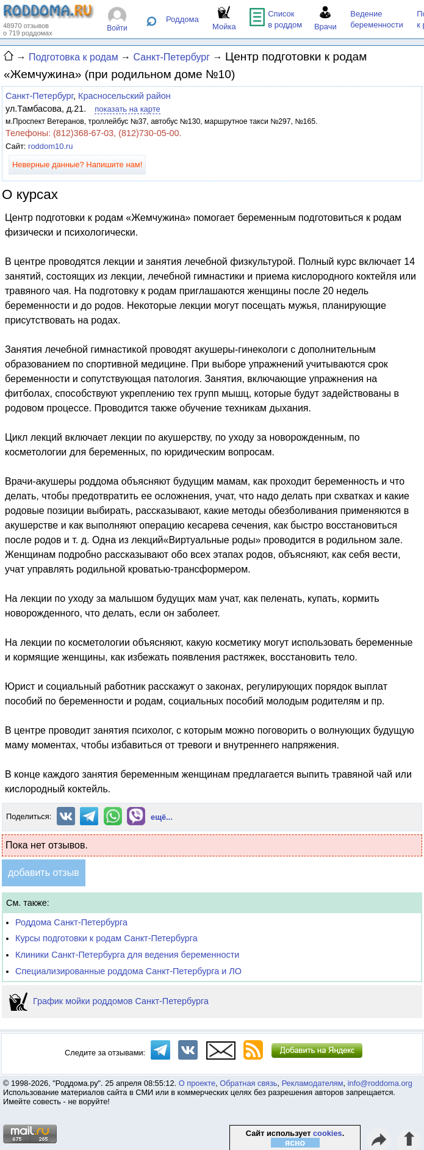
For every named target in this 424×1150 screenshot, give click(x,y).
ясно (295, 1143)
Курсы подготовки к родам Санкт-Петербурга (106, 938)
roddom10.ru (50, 146)
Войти (117, 28)
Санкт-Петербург (39, 96)
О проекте (197, 1083)
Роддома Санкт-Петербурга (71, 922)
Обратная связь (248, 1083)
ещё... (162, 817)
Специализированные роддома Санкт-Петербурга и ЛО (128, 971)
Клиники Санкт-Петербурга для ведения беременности (127, 955)
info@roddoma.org (380, 1083)
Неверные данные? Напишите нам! (77, 164)
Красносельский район (124, 96)
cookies (327, 1133)
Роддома (182, 19)
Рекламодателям (312, 1083)
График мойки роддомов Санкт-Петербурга (109, 1001)
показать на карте (127, 109)
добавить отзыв (43, 872)
